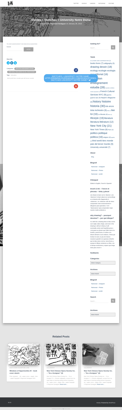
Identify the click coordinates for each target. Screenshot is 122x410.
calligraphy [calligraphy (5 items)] (109, 63)
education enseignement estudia (25, 68)
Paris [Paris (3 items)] (110, 129)
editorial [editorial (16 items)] (101, 74)
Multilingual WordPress (57, 409)
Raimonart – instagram (98, 166)
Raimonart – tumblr (97, 174)
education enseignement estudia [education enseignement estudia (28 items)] (99, 83)
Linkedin (92, 3)
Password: (15, 48)
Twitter (75, 3)
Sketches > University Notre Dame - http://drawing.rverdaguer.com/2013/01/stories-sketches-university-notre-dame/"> (71, 78)
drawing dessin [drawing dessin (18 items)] (101, 66)
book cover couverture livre (19, 368)
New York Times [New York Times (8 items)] (99, 129)
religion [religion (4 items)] (107, 137)
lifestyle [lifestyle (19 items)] (97, 118)
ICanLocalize (67, 409)
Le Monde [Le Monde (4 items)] (103, 114)
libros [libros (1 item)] (110, 114)
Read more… (63, 385)
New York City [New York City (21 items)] (101, 125)
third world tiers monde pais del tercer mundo (21, 71)
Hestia (98, 403)
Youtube (111, 3)
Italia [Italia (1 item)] (109, 110)
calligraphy (51, 368)
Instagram (101, 3)
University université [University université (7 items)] (100, 147)
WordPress (112, 403)
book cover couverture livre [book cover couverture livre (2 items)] (102, 60)
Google (84, 3)
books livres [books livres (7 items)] (96, 63)
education (13, 75)
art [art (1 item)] (91, 60)
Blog (92, 157)
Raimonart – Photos (97, 170)
